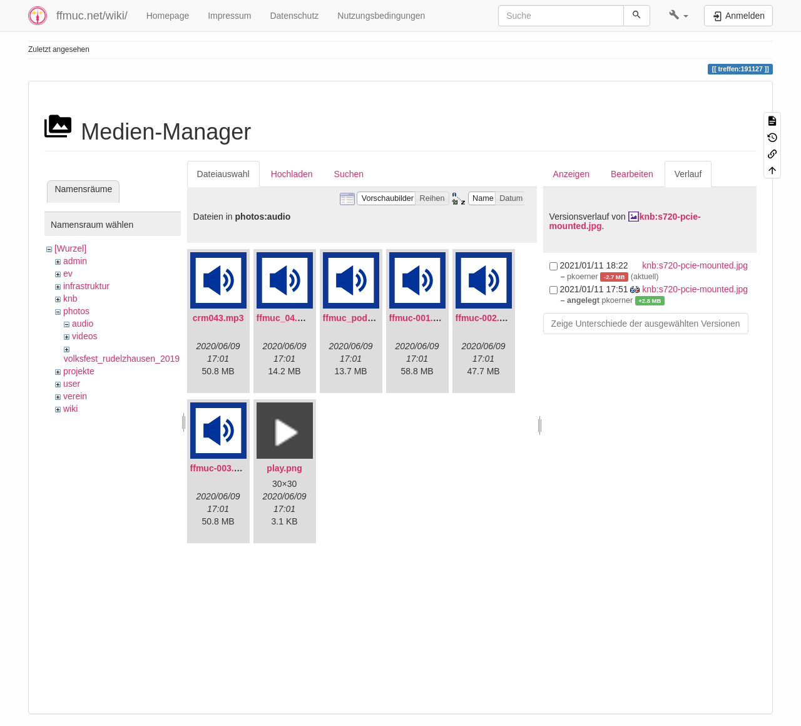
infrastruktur (86, 286)
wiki (70, 409)
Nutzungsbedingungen (381, 16)
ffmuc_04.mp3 (286, 318)
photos (76, 311)
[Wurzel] (70, 248)
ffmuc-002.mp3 (487, 318)
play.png (284, 468)
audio (82, 324)
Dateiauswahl (223, 174)
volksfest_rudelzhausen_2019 (122, 359)
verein (75, 396)
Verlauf (688, 174)
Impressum (229, 16)
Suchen (349, 174)
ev (68, 273)
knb (70, 299)
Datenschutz (294, 16)
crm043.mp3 (218, 318)
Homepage (168, 16)
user (71, 384)
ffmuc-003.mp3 (221, 468)
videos (84, 336)
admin (75, 261)
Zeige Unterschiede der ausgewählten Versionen (645, 324)
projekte (78, 371)
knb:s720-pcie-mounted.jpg (695, 265)
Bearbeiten (632, 174)
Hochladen (292, 174)
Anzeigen (571, 174)
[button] (679, 15)
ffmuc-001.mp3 (420, 318)
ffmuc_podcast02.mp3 (369, 318)
